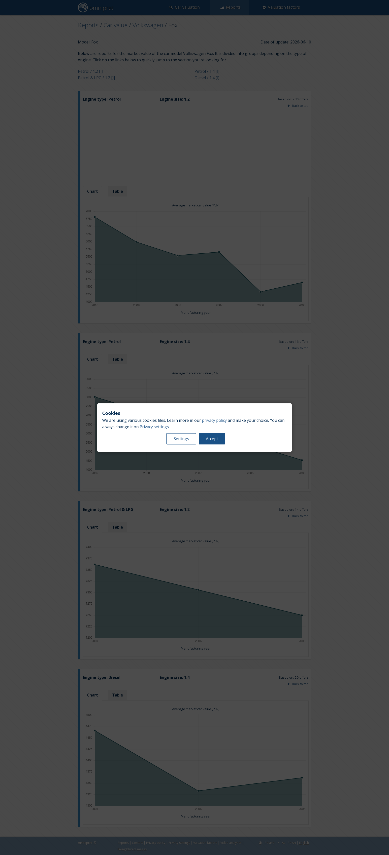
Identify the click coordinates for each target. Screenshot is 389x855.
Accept (212, 438)
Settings (181, 438)
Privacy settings (154, 426)
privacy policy (214, 420)
